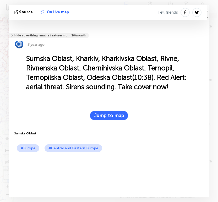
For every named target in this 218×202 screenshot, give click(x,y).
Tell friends (167, 12)
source (24, 12)
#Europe (28, 148)
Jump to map (109, 115)
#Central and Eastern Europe (73, 148)
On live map (55, 12)
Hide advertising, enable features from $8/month (50, 35)
